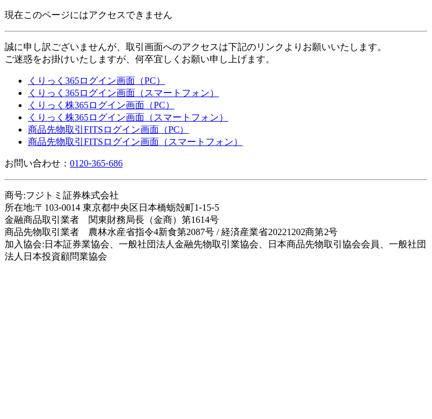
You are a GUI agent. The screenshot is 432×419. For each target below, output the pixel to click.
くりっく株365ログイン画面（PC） (101, 105)
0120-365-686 (96, 163)
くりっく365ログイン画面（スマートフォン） (123, 93)
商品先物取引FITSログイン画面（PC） (108, 129)
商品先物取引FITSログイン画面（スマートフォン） (135, 142)
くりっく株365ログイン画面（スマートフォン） (128, 117)
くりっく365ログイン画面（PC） (96, 81)
